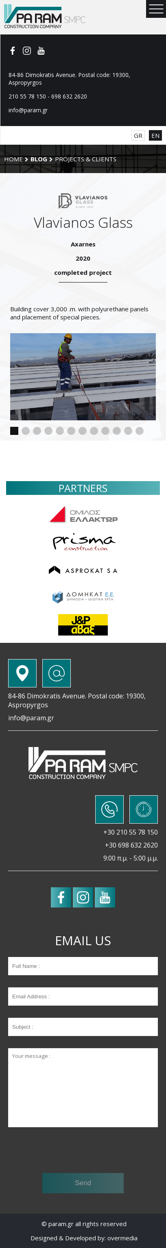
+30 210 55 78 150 (130, 832)
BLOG (39, 159)
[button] (14, 431)
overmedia (122, 1238)
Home (13, 159)
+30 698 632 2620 (131, 845)
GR (138, 135)
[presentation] (83, 1151)
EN (155, 135)
